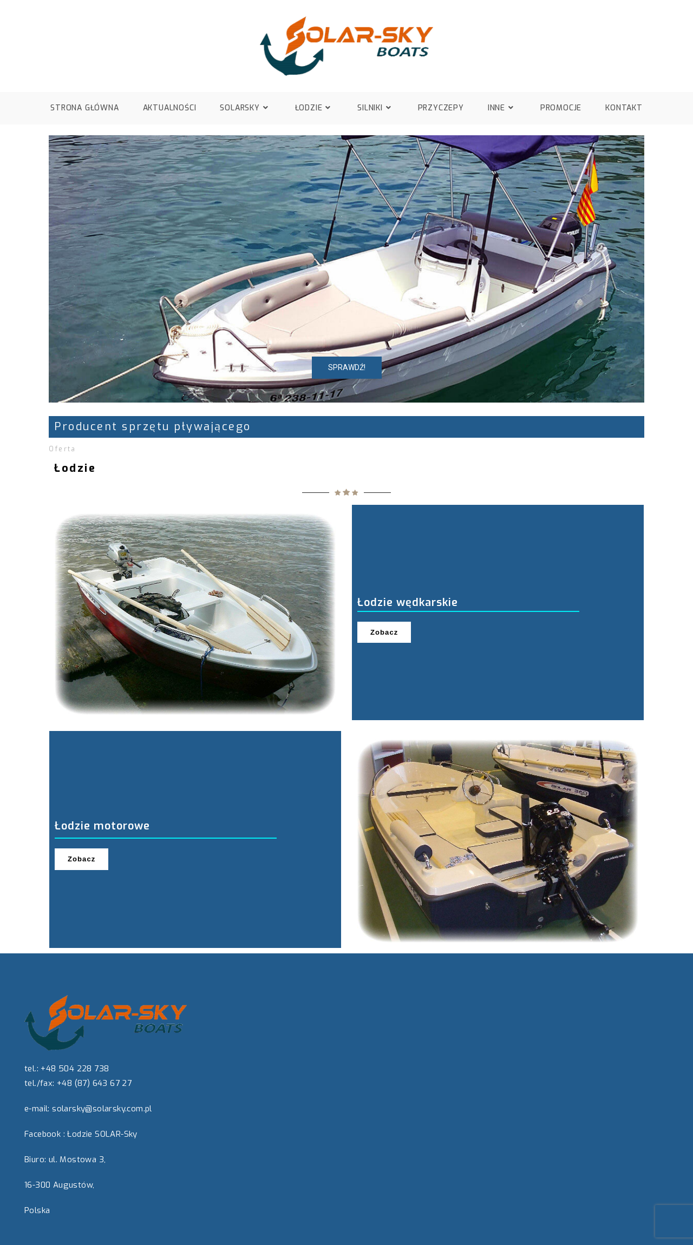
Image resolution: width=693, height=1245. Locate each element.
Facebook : (44, 1134)
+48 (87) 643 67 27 (94, 1083)
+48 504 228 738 (75, 1068)
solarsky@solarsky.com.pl (102, 1108)
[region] (346, 269)
